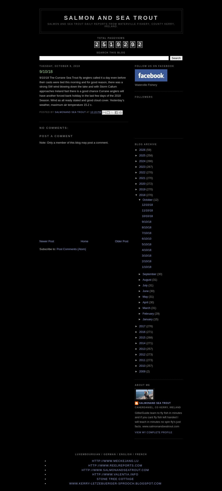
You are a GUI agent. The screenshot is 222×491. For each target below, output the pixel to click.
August (147, 279)
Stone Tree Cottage (115, 479)
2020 (142, 183)
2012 (142, 354)
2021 (142, 178)
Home (84, 241)
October (148, 199)
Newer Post (46, 241)
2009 (142, 371)
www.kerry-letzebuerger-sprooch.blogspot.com (115, 483)
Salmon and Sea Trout (111, 18)
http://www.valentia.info (115, 474)
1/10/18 (146, 267)
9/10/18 (146, 221)
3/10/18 (146, 255)
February (149, 313)
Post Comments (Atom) (71, 249)
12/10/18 (147, 204)
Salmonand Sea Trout (155, 403)
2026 (142, 149)
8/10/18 (146, 227)
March (147, 308)
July (146, 285)
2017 (142, 326)
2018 (142, 195)
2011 (142, 360)
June (146, 291)
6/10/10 (146, 238)
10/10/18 (147, 216)
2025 (142, 155)
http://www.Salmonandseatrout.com (115, 470)
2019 (142, 189)
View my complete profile (153, 432)
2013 (142, 348)
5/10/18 (146, 244)
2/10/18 (146, 261)
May (146, 296)
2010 (142, 365)
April (146, 302)
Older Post (121, 241)
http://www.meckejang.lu (115, 461)
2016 (142, 331)
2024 (142, 161)
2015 (142, 337)
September (150, 274)
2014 (142, 343)
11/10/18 (147, 210)
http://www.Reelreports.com (115, 465)
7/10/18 (146, 233)
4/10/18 (146, 250)
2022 (142, 172)
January (148, 319)
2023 (142, 166)
